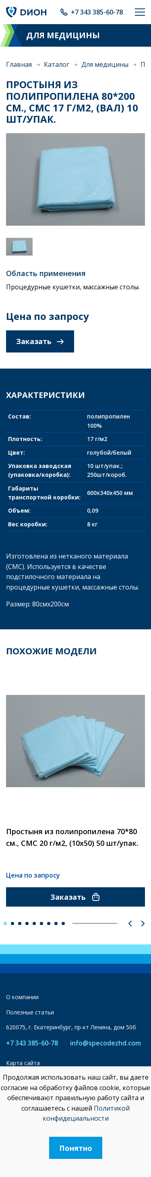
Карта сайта (23, 1063)
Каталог (56, 64)
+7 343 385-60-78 (97, 12)
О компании (22, 997)
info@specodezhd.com (105, 1043)
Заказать (40, 341)
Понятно (75, 1148)
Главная (19, 64)
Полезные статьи (30, 1012)
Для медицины (104, 64)
